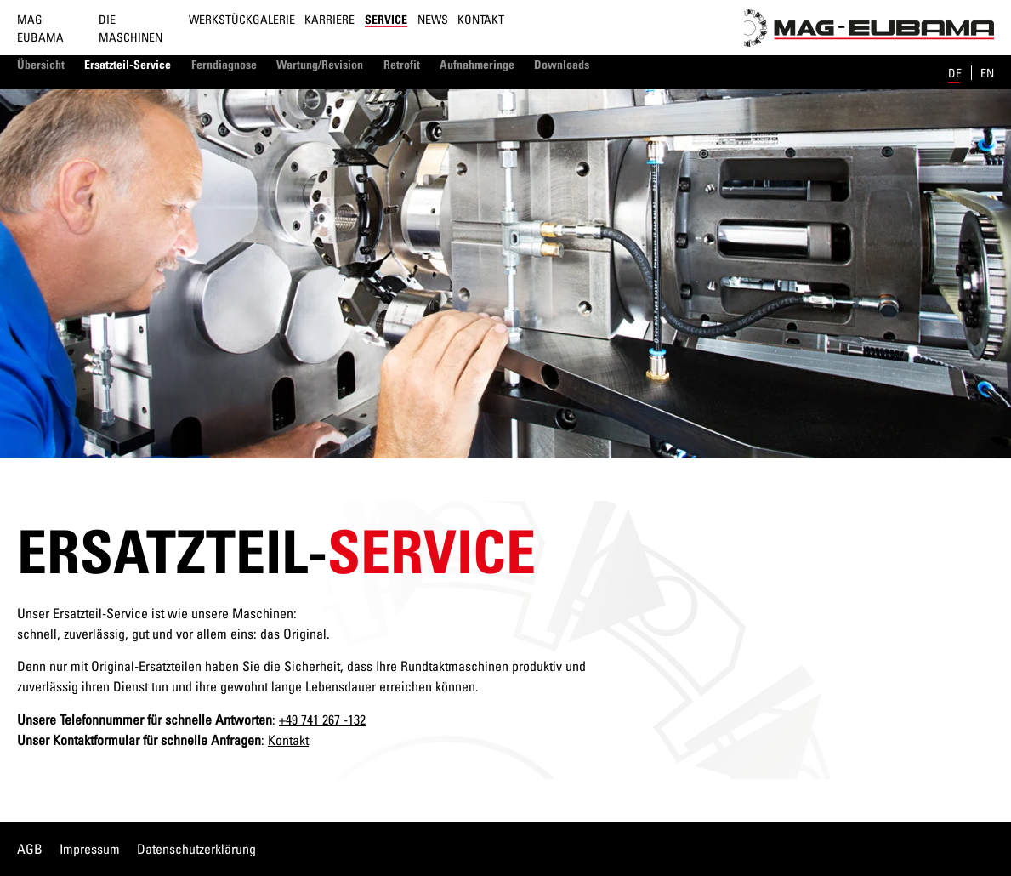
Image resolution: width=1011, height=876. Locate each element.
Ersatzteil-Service (127, 64)
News (432, 19)
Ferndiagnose (224, 64)
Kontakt (480, 19)
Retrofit (401, 64)
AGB (30, 848)
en (987, 72)
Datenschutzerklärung (196, 848)
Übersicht (41, 64)
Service (386, 19)
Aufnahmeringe (477, 64)
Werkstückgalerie (242, 19)
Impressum (90, 848)
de (956, 72)
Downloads (561, 64)
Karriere (329, 19)
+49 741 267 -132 (322, 719)
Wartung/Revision (319, 64)
